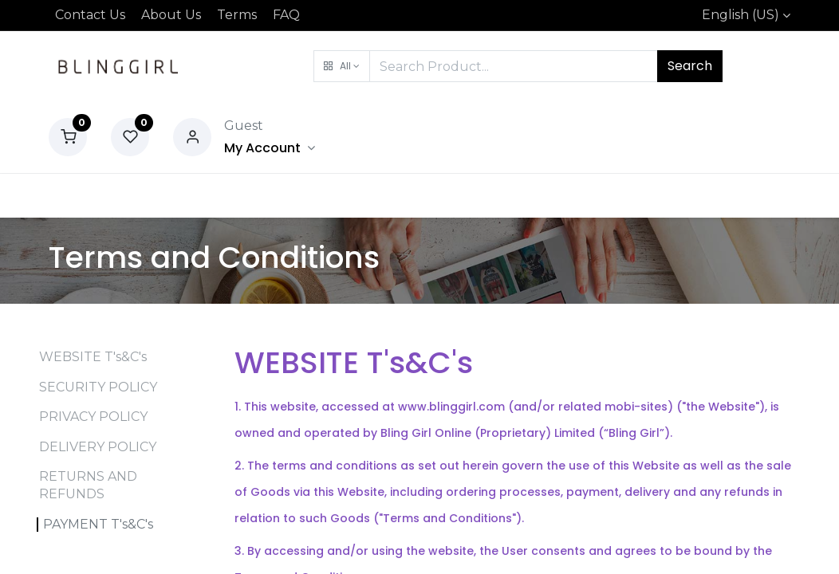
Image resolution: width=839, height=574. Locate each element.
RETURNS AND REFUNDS (88, 485)
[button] (341, 66)
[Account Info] (269, 148)
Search (690, 66)
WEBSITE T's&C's (93, 356)
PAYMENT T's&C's (98, 524)
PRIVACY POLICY (93, 416)
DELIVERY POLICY (97, 446)
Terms (237, 14)
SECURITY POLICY (98, 387)
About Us (171, 14)
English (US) (740, 14)
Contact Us (90, 14)
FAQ (286, 14)
